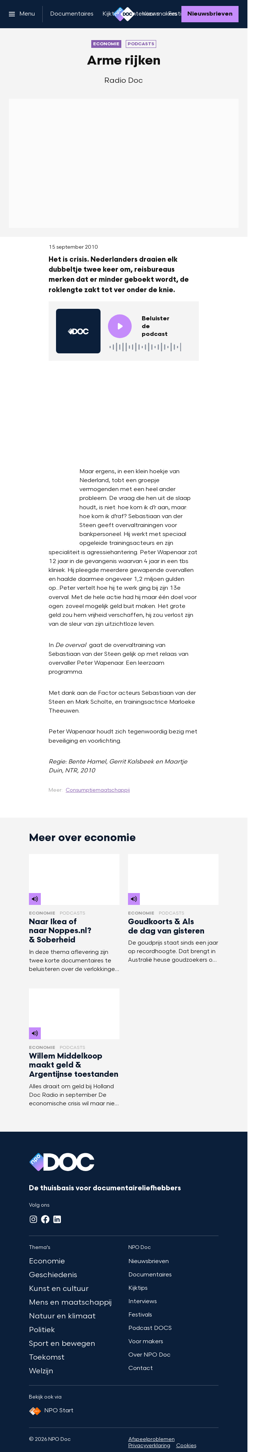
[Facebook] (45, 1219)
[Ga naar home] (124, 14)
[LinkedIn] (57, 1219)
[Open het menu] (21, 14)
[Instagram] (33, 1219)
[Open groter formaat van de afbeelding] (124, 412)
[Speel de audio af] (120, 326)
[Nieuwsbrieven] (210, 14)
